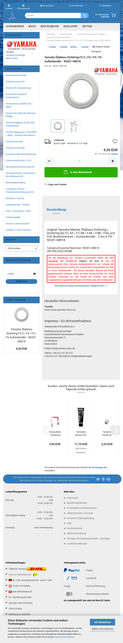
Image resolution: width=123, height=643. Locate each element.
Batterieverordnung (76, 533)
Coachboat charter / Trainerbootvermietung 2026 (20, 190)
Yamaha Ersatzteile (15, 148)
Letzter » (85, 47)
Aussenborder (15, 26)
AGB (69, 523)
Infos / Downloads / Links (18, 211)
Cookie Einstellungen (77, 543)
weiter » (74, 47)
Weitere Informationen (102, 629)
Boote (32, 26)
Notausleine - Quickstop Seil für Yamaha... (55, 434)
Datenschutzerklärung (64, 637)
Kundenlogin (76, 6)
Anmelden (21, 281)
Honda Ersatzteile (14, 141)
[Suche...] (85, 15)
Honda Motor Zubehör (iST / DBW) (19, 105)
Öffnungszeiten (23, 7)
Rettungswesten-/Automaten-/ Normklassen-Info (21, 175)
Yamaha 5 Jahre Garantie (18, 230)
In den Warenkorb (77, 171)
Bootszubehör (50, 26)
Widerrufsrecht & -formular (80, 513)
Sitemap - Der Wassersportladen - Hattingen (88, 538)
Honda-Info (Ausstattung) (18, 88)
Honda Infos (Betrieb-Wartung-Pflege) (21, 115)
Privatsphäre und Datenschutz (82, 508)
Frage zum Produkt (57, 184)
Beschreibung (56, 209)
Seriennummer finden (16, 75)
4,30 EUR (21, 348)
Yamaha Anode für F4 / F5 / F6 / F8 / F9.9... (107, 434)
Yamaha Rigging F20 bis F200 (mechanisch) (20, 124)
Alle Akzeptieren (102, 622)
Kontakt (9, 7)
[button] (49, 161)
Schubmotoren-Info (15, 81)
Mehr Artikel (11, 58)
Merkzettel (105, 6)
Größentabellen (13, 217)
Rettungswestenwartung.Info (20, 167)
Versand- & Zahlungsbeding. (80, 518)
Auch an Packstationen (23, 574)
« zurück (63, 47)
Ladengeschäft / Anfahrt (18, 204)
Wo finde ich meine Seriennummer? (73, 285)
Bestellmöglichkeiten (77, 503)
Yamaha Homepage (15, 55)
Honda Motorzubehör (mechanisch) (16, 96)
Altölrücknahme (74, 528)
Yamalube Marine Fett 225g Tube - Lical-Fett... (81, 434)
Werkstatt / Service (15, 198)
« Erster (52, 47)
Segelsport (70, 26)
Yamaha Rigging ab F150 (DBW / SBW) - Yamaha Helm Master (21, 133)
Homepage (97, 467)
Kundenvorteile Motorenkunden (21, 154)
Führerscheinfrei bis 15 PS (18, 160)
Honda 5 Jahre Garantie (17, 223)
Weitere (87, 26)
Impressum (72, 498)
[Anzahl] (81, 161)
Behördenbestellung (15, 182)
